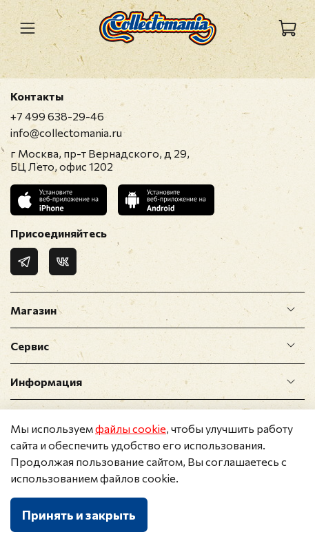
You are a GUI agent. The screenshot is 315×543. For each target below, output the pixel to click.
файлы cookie (130, 428)
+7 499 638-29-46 (57, 116)
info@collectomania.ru (66, 132)
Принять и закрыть (79, 514)
